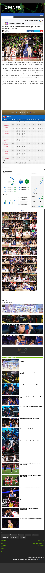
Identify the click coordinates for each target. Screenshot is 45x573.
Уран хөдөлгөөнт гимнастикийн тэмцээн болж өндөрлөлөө (14, 313)
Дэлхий (2, 548)
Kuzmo (6, 30)
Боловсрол (35, 534)
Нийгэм (2, 546)
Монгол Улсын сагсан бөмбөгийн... (32, 20)
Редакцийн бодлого (39, 541)
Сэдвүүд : (4, 300)
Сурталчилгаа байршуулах (38, 543)
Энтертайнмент (4, 551)
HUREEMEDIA (41, 559)
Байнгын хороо (5, 537)
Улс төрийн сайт (33, 1)
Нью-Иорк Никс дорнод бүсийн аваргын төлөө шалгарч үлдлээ (15, 345)
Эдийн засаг (3, 543)
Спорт (2, 550)
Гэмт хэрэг (28, 534)
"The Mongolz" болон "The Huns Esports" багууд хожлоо (13, 335)
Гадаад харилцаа (14, 537)
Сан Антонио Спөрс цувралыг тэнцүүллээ (28, 452)
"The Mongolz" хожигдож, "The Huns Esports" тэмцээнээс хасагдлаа (15, 324)
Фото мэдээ (21, 534)
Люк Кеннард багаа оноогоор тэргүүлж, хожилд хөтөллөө (31, 518)
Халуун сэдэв (13, 534)
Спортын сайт (41, 1)
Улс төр (2, 541)
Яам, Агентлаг (5, 534)
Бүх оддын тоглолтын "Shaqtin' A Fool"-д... (16, 23)
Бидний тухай (41, 540)
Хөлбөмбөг (23, 537)
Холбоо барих (41, 545)
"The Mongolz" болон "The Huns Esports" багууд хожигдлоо (31, 406)
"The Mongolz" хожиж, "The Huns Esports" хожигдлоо (30, 428)
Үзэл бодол (3, 545)
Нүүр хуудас (3, 540)
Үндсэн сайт (25, 1)
